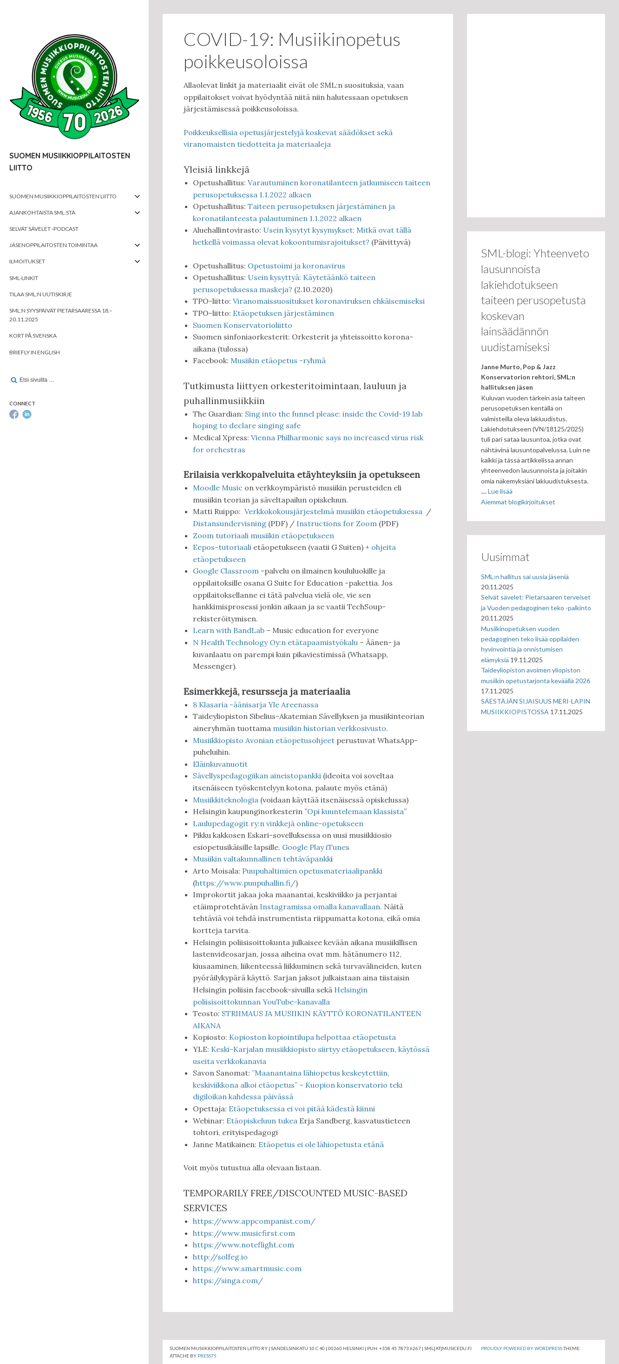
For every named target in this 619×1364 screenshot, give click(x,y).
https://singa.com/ (228, 1280)
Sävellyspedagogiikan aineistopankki (257, 775)
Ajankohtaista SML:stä (42, 212)
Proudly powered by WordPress (521, 1348)
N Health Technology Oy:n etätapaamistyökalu (275, 642)
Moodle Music (218, 487)
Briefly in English (34, 352)
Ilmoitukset (27, 261)
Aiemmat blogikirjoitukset (518, 502)
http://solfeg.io (220, 1256)
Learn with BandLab (228, 630)
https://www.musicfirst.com (244, 1233)
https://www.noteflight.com (243, 1244)
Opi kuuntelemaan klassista (355, 811)
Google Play (303, 847)
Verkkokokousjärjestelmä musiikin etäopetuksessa (334, 511)
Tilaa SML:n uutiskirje (40, 294)
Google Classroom (226, 570)
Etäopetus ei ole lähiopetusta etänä (321, 1144)
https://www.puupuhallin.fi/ (245, 883)
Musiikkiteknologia (225, 799)
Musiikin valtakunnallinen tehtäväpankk (262, 858)
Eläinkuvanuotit (220, 764)
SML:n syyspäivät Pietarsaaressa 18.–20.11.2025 (60, 315)
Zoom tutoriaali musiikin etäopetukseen (263, 535)
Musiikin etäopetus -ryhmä (278, 360)
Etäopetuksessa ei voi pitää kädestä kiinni (302, 1108)
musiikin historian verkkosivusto (329, 728)
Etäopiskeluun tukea (261, 1120)
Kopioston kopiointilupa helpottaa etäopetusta (312, 1037)
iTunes (337, 847)
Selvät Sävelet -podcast (44, 228)
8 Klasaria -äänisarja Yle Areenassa (255, 704)
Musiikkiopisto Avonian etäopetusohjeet (264, 740)
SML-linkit (23, 277)
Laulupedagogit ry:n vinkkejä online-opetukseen (278, 823)
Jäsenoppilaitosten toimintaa (53, 244)
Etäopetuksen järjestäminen (283, 313)
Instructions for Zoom (336, 523)
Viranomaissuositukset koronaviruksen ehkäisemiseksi (329, 301)
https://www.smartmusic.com (247, 1268)
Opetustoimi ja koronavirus (296, 265)
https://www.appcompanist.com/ (254, 1221)
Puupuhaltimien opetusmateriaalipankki (312, 870)
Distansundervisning (230, 523)
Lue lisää (500, 491)
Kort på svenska (33, 335)
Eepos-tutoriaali (223, 547)
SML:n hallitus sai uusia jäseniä (525, 577)
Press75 (207, 1355)
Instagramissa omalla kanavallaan (320, 906)
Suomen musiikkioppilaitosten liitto (63, 196)
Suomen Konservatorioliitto (242, 325)
